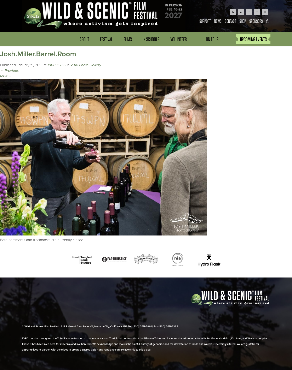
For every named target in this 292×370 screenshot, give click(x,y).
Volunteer (178, 39)
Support (205, 21)
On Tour (212, 39)
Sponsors (256, 21)
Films (128, 39)
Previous (9, 70)
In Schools (151, 39)
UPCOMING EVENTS (253, 39)
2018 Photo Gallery (85, 65)
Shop (242, 21)
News (218, 21)
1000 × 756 (56, 65)
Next (6, 76)
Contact (230, 21)
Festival (106, 39)
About (84, 39)
